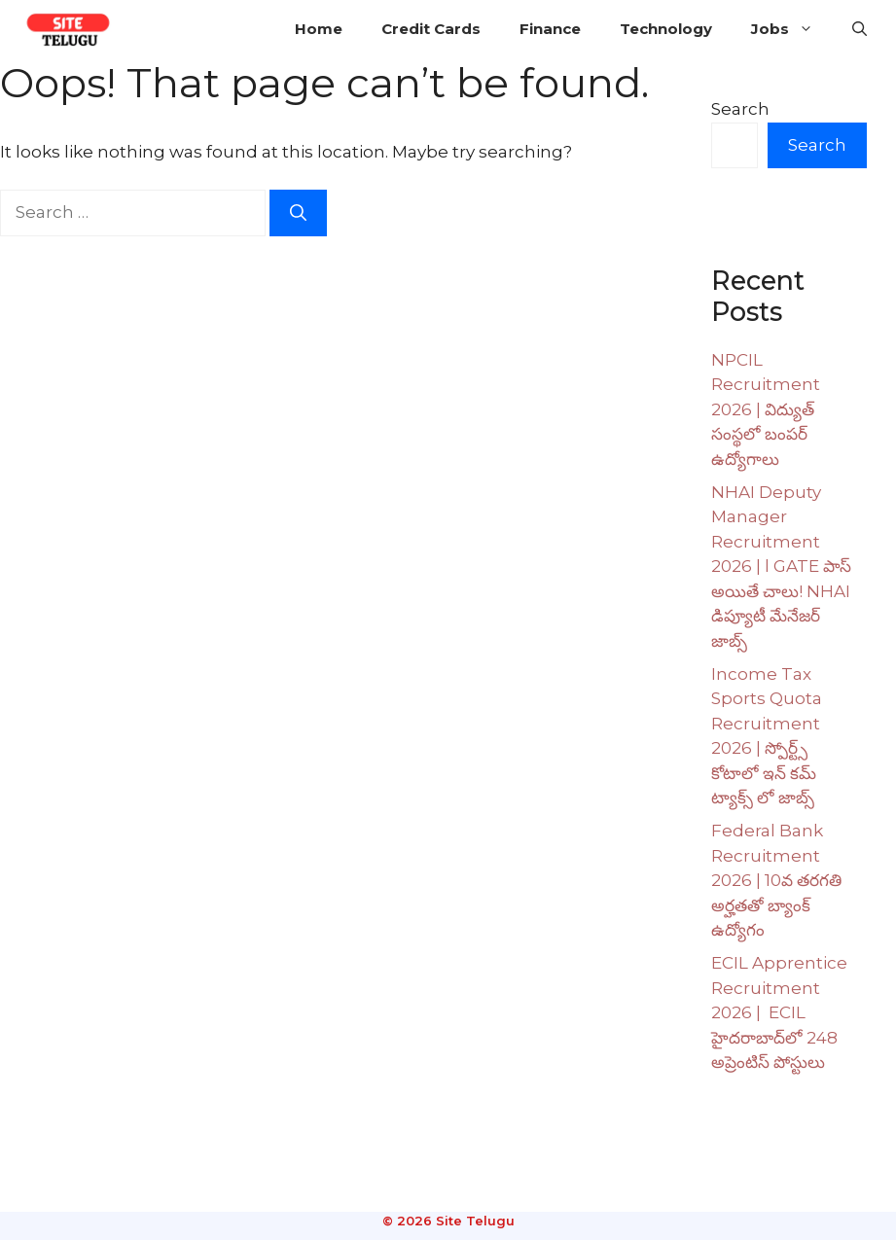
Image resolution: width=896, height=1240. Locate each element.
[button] (859, 29)
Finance (550, 28)
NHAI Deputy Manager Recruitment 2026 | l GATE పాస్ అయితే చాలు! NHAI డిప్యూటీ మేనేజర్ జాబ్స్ (781, 566)
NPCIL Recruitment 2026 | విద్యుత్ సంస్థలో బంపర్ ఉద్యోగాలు (765, 409)
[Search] (298, 213)
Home (318, 28)
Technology (666, 28)
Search (740, 109)
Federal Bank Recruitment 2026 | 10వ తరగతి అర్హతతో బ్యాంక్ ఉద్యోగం (776, 880)
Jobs (792, 29)
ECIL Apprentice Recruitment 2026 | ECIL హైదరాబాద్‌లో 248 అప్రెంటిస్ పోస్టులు (779, 1012)
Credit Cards (431, 28)
